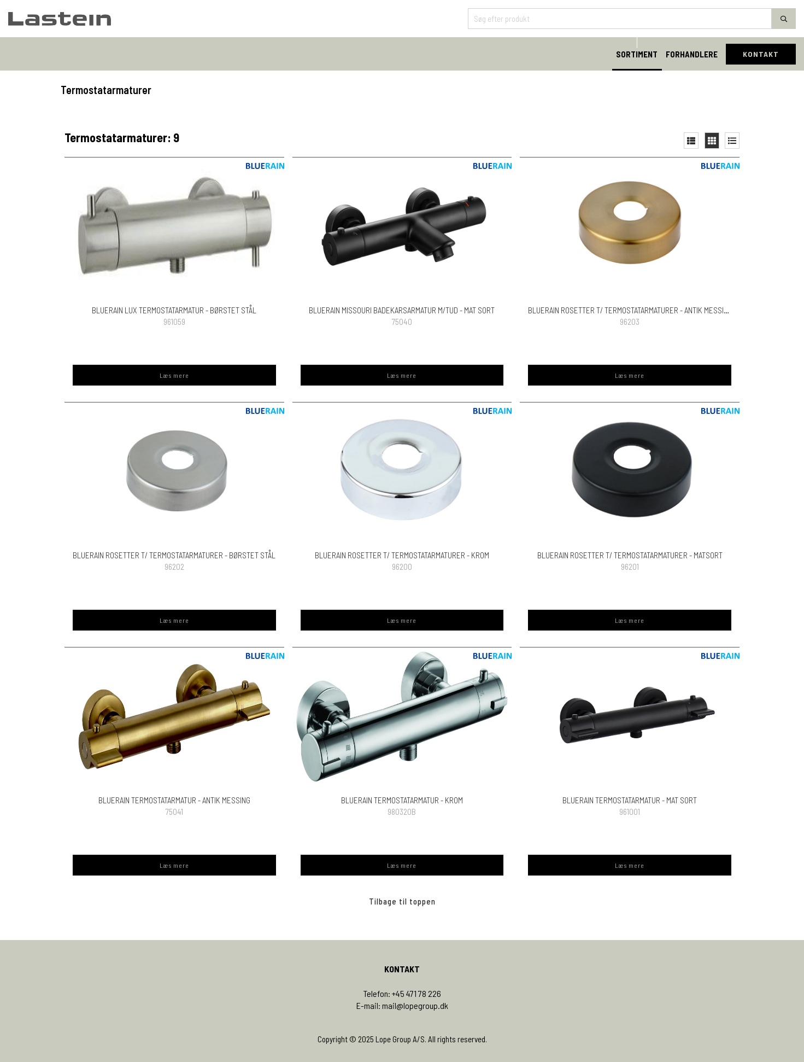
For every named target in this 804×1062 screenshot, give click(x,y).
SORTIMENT (637, 54)
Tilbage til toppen (402, 901)
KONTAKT (761, 54)
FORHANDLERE (692, 54)
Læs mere (174, 375)
